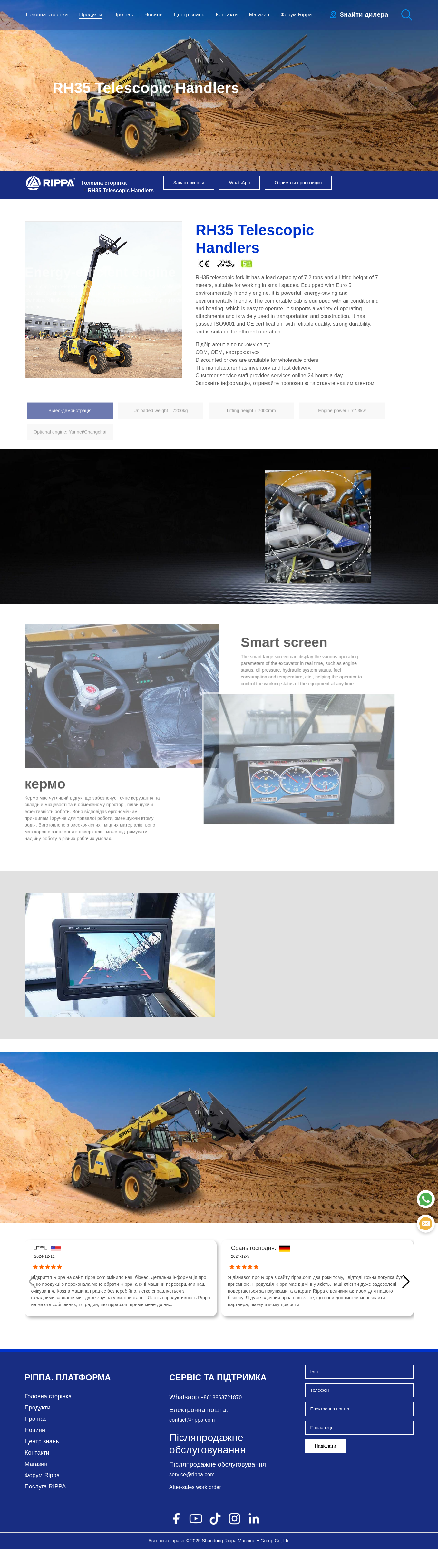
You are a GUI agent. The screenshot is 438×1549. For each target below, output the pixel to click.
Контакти (227, 14)
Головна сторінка (47, 14)
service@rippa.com (192, 1474)
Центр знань (189, 14)
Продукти (90, 14)
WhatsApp (239, 182)
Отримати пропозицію (298, 182)
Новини (153, 14)
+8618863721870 (221, 1397)
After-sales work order (195, 1487)
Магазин (259, 14)
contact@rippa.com (192, 1420)
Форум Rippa (296, 14)
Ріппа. (39, 1377)
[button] (406, 1282)
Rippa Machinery (241, 1540)
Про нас (123, 14)
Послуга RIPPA (45, 1486)
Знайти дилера (364, 14)
